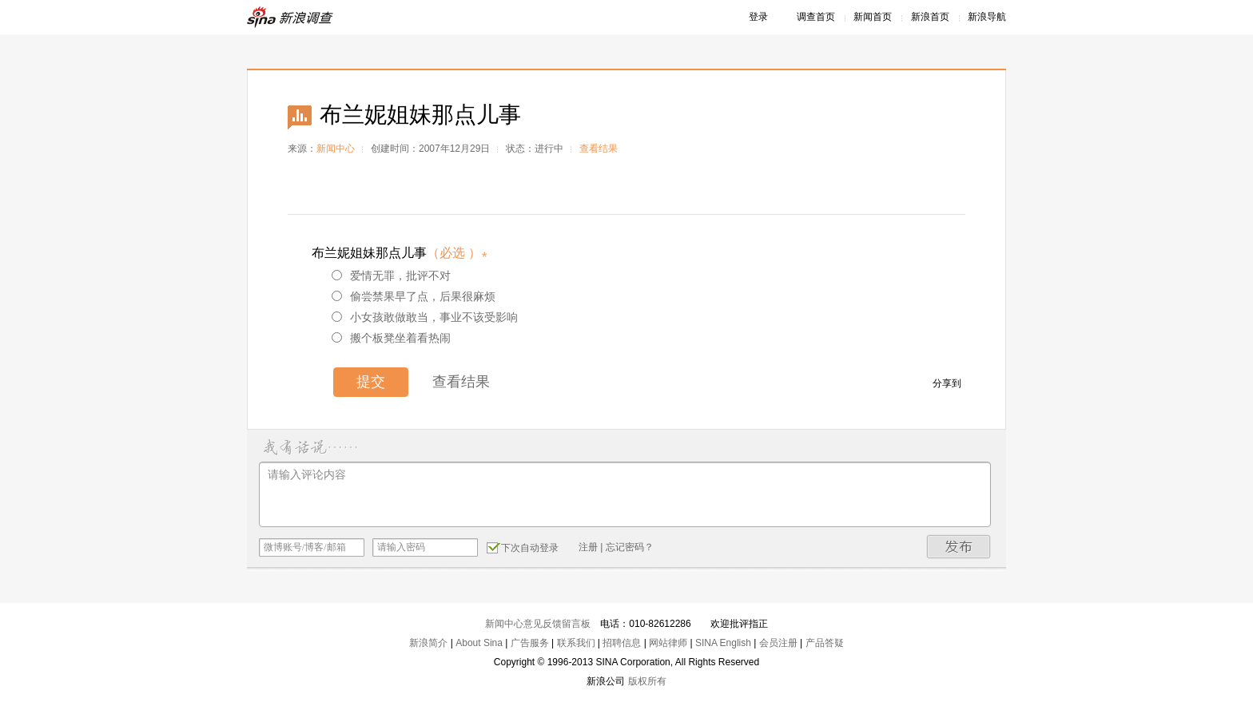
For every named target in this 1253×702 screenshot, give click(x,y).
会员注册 (778, 642)
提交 (370, 382)
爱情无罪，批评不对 (391, 275)
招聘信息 (622, 642)
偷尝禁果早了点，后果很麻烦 (413, 296)
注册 (588, 547)
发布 (959, 546)
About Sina (479, 642)
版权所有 (647, 681)
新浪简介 (428, 642)
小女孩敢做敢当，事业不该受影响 (425, 317)
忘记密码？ (630, 547)
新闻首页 (872, 16)
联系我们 (576, 642)
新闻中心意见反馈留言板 (538, 623)
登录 (758, 16)
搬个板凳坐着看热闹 (391, 337)
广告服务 (530, 642)
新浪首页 (930, 16)
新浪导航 (987, 16)
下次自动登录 (523, 547)
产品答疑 (825, 642)
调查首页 (816, 16)
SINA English (723, 642)
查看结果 (598, 148)
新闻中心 (335, 148)
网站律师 (668, 642)
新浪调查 (291, 17)
